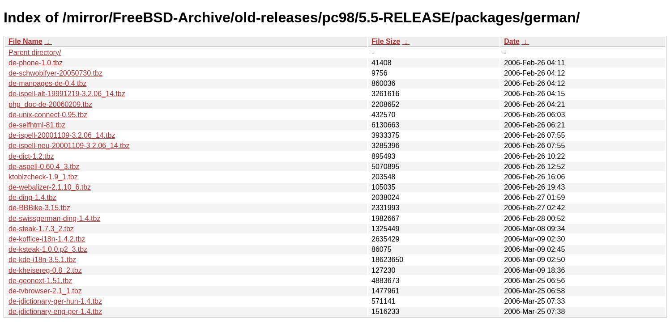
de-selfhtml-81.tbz (37, 125)
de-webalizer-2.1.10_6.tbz (50, 187)
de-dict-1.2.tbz (31, 156)
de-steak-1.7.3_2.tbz (41, 229)
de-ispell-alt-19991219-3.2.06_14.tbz (67, 93)
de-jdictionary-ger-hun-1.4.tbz (55, 301)
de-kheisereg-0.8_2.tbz (45, 270)
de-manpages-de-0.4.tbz (47, 83)
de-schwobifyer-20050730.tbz (55, 73)
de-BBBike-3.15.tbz (39, 208)
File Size (385, 41)
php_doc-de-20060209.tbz (50, 104)
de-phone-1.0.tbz (36, 63)
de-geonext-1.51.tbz (40, 280)
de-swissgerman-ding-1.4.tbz (54, 218)
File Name (26, 41)
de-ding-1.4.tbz (32, 197)
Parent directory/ (35, 52)
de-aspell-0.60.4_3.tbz (44, 166)
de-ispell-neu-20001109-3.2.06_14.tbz (69, 145)
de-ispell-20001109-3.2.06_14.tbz (62, 135)
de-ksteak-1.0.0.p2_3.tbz (48, 249)
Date (512, 41)
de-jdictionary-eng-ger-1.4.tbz (55, 311)
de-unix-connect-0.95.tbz (48, 115)
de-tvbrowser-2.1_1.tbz (45, 291)
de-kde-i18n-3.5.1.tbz (42, 259)
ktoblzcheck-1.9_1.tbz (43, 177)
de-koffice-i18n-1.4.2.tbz (47, 239)
